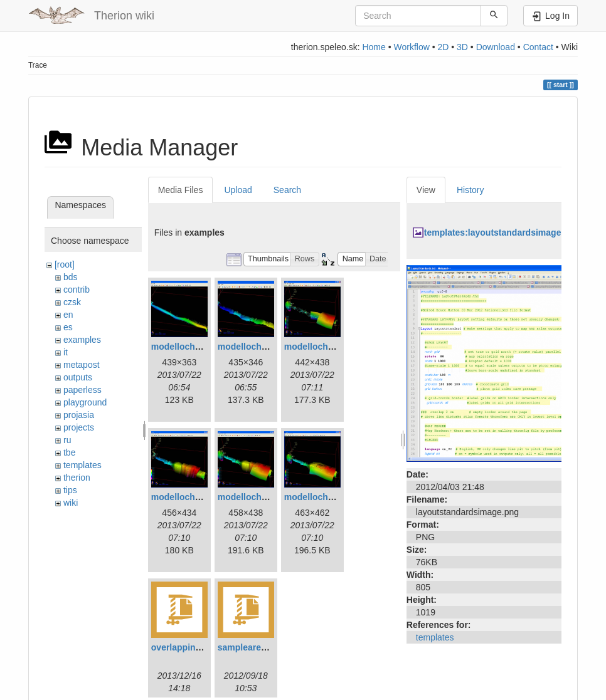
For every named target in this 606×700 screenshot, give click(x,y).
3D (462, 47)
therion (76, 478)
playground (85, 402)
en (68, 315)
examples (82, 340)
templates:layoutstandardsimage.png (502, 232)
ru (67, 440)
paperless (82, 390)
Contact (538, 47)
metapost (81, 365)
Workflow (411, 47)
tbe (69, 452)
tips (70, 490)
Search (287, 190)
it (65, 352)
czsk (72, 302)
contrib (76, 290)
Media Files (180, 190)
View (426, 190)
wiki (70, 503)
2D (443, 47)
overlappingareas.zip (194, 647)
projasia (78, 415)
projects (78, 427)
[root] (65, 264)
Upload (238, 190)
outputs (77, 377)
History (470, 190)
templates (82, 465)
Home (373, 47)
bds (70, 277)
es (68, 327)
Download (495, 47)
